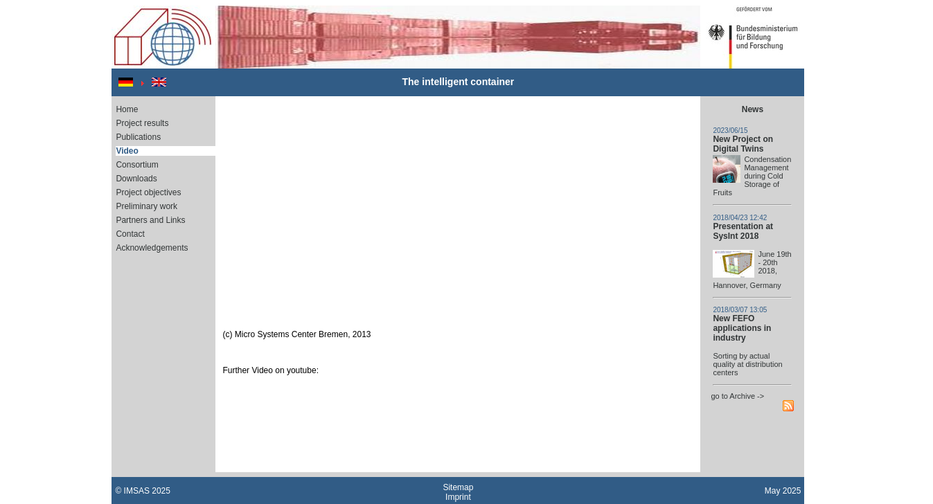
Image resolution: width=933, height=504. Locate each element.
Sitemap (458, 487)
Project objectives (148, 192)
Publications (138, 137)
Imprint (458, 497)
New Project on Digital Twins (743, 144)
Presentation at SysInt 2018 (743, 231)
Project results (142, 123)
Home (127, 109)
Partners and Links (150, 220)
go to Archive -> (737, 396)
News (752, 109)
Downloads (136, 178)
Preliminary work (146, 206)
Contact (130, 234)
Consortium (137, 165)
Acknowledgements (152, 248)
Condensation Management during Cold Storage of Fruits (752, 176)
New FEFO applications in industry (742, 328)
